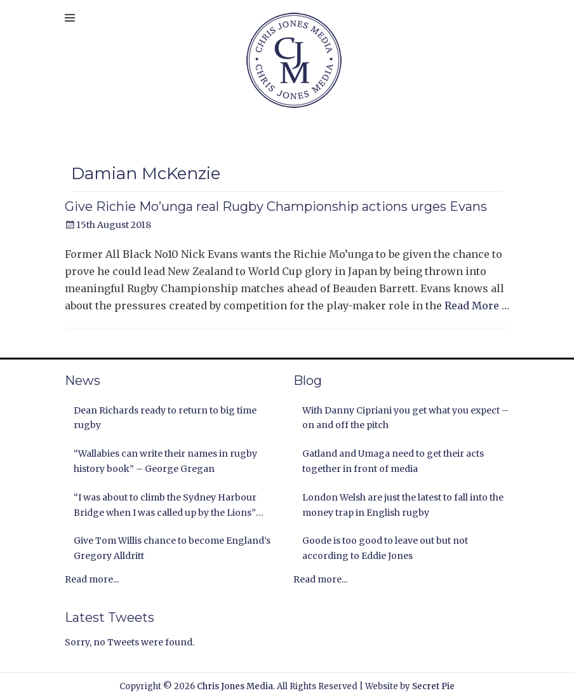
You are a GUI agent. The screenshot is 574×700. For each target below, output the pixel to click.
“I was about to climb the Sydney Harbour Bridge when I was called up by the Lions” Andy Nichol (165, 506)
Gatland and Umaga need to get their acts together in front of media (393, 461)
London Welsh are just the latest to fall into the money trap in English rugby (403, 505)
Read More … (476, 305)
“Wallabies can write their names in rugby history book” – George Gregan (165, 461)
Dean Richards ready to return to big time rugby (165, 418)
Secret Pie (433, 686)
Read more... (92, 579)
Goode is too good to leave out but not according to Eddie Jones (385, 548)
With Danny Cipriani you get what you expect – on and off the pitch (405, 418)
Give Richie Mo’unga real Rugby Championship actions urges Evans (276, 206)
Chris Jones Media (235, 686)
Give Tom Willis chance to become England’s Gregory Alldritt (172, 548)
